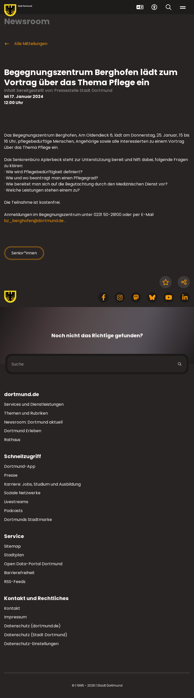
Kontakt (12, 608)
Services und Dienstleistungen (34, 404)
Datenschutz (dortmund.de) (32, 626)
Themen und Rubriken (26, 413)
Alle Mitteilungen (25, 44)
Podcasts (13, 511)
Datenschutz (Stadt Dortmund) (35, 635)
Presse (11, 475)
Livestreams (16, 502)
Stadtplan (14, 555)
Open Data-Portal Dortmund (33, 564)
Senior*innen (24, 253)
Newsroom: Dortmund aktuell (33, 422)
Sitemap (12, 546)
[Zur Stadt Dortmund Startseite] (18, 10)
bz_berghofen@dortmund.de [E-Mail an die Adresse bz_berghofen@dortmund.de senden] (34, 221)
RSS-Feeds (14, 582)
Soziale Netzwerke (22, 493)
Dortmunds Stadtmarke (28, 519)
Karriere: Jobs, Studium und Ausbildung (42, 484)
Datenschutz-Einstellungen (31, 644)
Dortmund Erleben (22, 431)
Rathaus (12, 440)
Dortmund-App (19, 466)
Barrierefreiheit (19, 573)
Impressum (15, 617)
